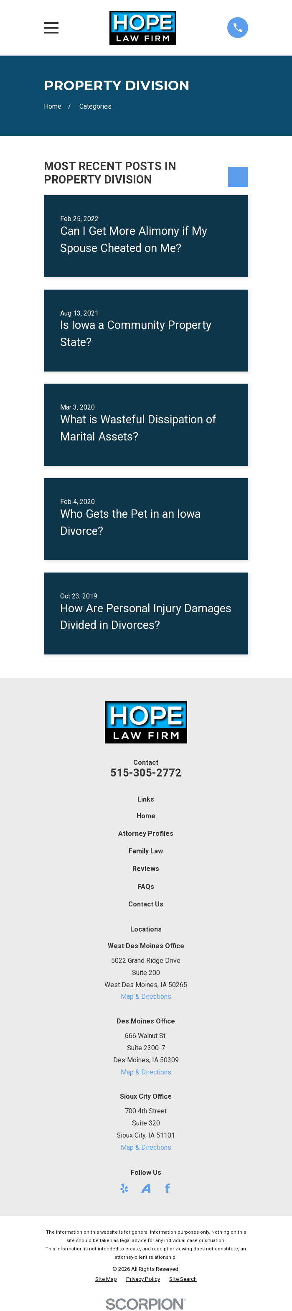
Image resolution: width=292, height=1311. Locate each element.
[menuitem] (106, 1279)
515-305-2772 (145, 772)
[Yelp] (124, 1188)
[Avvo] (145, 1188)
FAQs (145, 887)
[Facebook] (167, 1188)
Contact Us (145, 904)
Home (146, 816)
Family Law (146, 851)
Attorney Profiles (145, 834)
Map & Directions (146, 996)
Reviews (145, 869)
